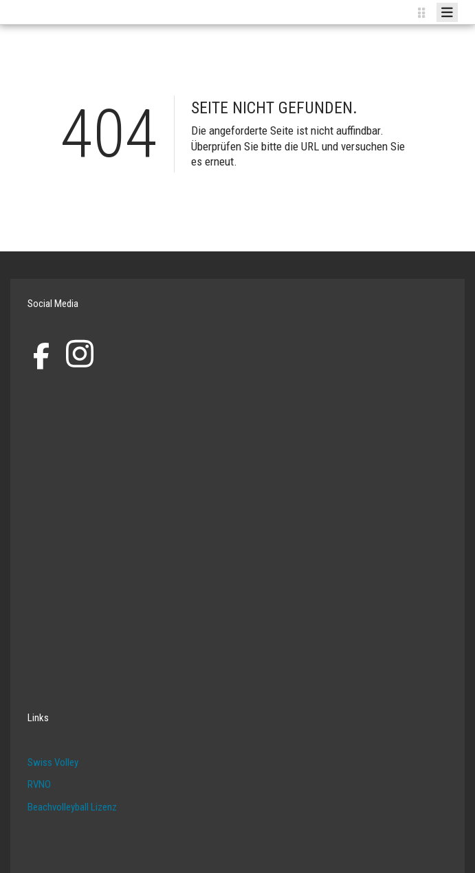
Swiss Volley (52, 762)
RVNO (39, 784)
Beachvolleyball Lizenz (72, 807)
